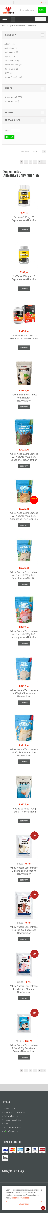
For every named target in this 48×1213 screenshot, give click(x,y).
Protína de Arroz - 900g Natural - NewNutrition (24, 810)
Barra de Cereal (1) (12, 60)
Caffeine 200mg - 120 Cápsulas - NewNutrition (24, 278)
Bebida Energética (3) (13, 77)
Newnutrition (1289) (13, 97)
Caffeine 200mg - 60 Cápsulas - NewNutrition (24, 219)
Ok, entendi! (24, 1204)
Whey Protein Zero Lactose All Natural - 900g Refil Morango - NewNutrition (24, 634)
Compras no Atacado (12, 1127)
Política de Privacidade (20, 1198)
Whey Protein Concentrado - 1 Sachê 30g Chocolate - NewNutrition (24, 929)
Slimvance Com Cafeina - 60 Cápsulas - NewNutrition (24, 337)
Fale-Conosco (9, 1108)
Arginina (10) (10, 56)
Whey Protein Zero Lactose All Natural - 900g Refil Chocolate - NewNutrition (24, 456)
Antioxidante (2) (11, 52)
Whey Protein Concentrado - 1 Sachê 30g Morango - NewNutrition (24, 988)
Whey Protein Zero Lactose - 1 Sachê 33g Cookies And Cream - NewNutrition (24, 1048)
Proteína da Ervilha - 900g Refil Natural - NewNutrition (24, 397)
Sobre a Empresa (11, 1116)
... (35, 162)
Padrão (35, 151)
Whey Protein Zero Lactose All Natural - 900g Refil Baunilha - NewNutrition (24, 575)
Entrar (43, 2)
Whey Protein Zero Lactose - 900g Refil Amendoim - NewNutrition (24, 752)
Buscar (41, 10)
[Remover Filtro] (12, 101)
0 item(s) (39, 19)
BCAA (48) (9, 73)
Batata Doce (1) (11, 69)
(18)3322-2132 (11, 1131)
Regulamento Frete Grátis (14, 1112)
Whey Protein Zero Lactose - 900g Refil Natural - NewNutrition (24, 693)
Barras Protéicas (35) (13, 64)
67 (39, 162)
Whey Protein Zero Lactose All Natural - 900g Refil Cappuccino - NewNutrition (24, 515)
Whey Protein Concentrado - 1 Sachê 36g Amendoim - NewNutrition (24, 870)
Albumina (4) (10, 44)
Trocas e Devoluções (12, 1120)
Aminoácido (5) (11, 48)
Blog (6, 1123)
